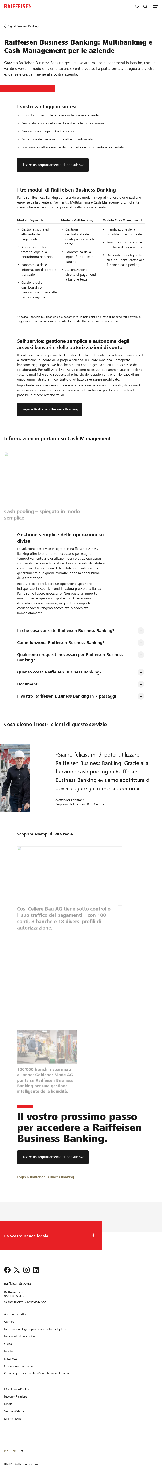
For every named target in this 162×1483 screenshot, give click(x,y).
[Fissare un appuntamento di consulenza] (53, 1157)
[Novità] (8, 1351)
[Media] (8, 1404)
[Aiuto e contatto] (15, 1314)
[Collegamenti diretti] (137, 6)
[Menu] (155, 6)
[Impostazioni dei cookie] (19, 1336)
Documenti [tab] (28, 684)
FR (14, 1451)
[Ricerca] (145, 6)
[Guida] (8, 1343)
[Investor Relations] (15, 1396)
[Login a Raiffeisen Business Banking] (45, 1176)
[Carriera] (9, 1321)
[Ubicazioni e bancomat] (19, 1366)
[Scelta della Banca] (47, 1237)
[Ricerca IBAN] (12, 1418)
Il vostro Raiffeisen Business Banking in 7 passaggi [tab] (66, 696)
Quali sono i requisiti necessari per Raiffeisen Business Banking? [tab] (70, 657)
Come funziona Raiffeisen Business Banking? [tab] (60, 642)
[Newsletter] (11, 1358)
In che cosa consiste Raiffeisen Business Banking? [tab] (65, 630)
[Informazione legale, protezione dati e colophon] (35, 1329)
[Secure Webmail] (14, 1411)
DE (6, 1451)
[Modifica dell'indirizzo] (18, 1389)
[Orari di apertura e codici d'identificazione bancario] (37, 1373)
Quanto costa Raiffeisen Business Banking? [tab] (59, 672)
